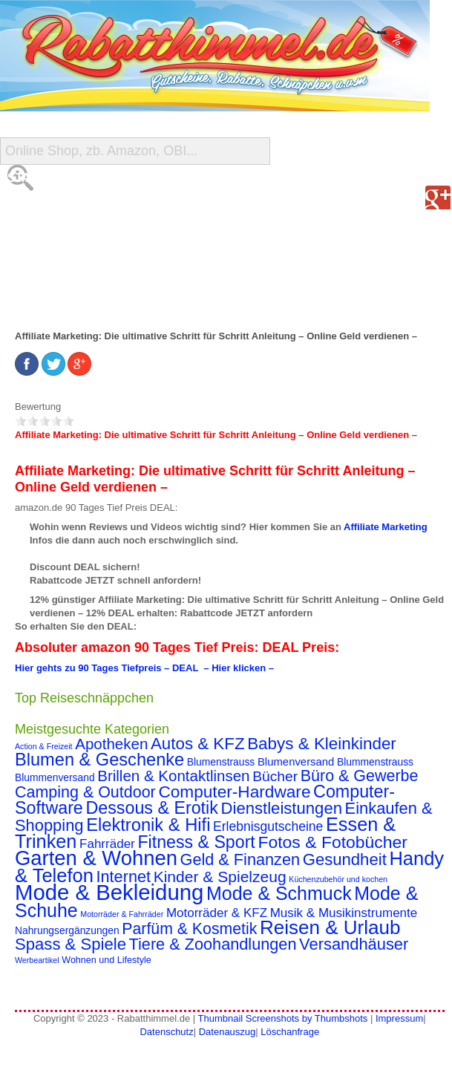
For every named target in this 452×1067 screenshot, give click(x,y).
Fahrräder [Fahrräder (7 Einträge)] (107, 844)
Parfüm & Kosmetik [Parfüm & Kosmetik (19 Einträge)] (189, 929)
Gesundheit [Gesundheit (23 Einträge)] (345, 859)
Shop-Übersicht (60, 237)
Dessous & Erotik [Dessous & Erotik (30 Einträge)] (151, 808)
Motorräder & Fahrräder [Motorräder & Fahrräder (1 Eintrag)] (121, 914)
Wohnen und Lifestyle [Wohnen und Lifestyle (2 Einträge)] (106, 960)
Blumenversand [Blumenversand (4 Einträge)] (296, 762)
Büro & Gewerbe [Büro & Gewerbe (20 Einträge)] (360, 776)
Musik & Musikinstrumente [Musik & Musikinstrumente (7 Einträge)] (344, 913)
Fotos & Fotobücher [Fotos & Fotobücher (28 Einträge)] (332, 842)
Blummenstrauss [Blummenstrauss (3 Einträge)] (375, 762)
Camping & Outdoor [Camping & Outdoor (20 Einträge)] (85, 792)
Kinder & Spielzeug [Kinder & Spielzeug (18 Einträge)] (220, 876)
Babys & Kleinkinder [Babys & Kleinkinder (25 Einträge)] (321, 743)
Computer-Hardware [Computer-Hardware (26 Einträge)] (234, 791)
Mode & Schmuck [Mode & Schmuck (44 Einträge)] (279, 893)
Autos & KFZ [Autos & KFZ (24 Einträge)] (198, 743)
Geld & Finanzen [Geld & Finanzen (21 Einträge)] (240, 859)
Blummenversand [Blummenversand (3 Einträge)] (55, 777)
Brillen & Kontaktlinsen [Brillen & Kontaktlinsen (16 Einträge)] (173, 775)
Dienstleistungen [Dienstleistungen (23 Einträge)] (281, 808)
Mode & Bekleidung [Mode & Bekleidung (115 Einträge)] (109, 892)
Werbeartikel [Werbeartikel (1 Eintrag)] (37, 960)
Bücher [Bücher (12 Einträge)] (275, 776)
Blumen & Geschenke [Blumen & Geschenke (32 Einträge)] (99, 759)
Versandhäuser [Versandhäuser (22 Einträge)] (353, 944)
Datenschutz (166, 1031)
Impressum (399, 1018)
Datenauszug (227, 1031)
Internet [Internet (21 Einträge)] (123, 876)
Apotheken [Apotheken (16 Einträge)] (111, 743)
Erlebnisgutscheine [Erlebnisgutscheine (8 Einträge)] (268, 826)
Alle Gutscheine (63, 207)
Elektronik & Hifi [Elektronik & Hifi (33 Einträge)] (148, 825)
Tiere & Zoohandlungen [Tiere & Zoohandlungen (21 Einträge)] (213, 944)
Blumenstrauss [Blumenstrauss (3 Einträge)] (221, 762)
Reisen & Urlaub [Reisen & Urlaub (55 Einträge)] (330, 927)
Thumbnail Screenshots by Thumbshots (282, 1018)
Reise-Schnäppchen (73, 267)
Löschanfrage (290, 1031)
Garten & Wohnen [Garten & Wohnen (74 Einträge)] (96, 857)
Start (26, 178)
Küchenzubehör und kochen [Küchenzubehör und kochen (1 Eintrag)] (338, 879)
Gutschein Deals (64, 296)
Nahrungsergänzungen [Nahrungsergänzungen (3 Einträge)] (67, 930)
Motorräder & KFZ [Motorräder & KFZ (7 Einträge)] (216, 913)
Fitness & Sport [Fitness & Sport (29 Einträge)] (196, 842)
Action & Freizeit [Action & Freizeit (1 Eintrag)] (44, 746)
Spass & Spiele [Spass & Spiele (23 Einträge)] (70, 944)
